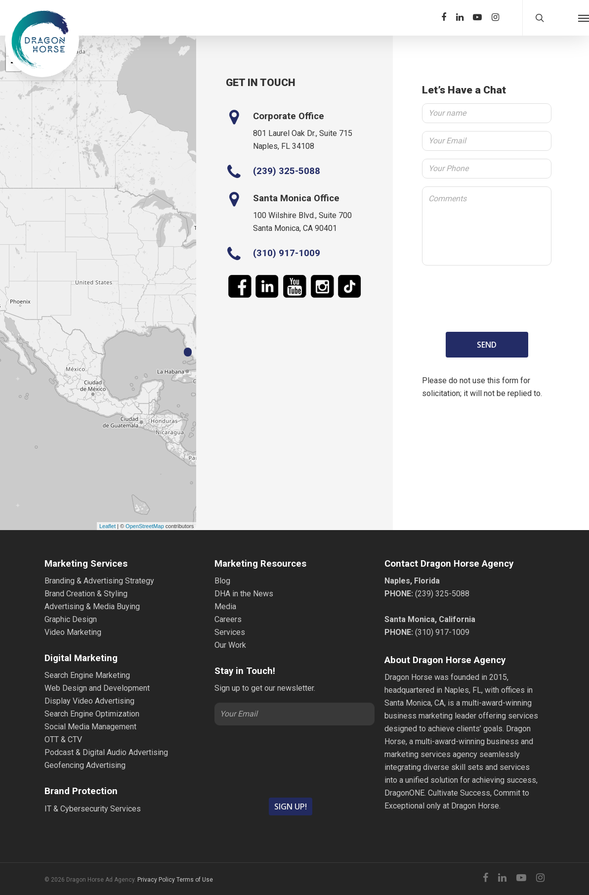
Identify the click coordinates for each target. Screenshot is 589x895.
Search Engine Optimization (91, 713)
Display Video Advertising (89, 701)
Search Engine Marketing (87, 675)
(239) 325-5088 (286, 171)
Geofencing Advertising (85, 765)
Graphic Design (70, 619)
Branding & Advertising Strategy (99, 580)
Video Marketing (72, 632)
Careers (228, 619)
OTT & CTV (63, 739)
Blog (222, 580)
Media (225, 606)
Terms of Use (194, 879)
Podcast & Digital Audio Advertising (106, 752)
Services (229, 632)
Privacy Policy (156, 879)
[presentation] (486, 296)
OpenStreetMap (145, 526)
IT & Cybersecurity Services (92, 808)
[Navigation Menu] (583, 18)
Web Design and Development (97, 688)
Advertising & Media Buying (92, 606)
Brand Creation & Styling (85, 593)
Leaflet (107, 526)
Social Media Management (90, 726)
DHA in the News (243, 593)
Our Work (230, 645)
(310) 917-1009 (286, 253)
